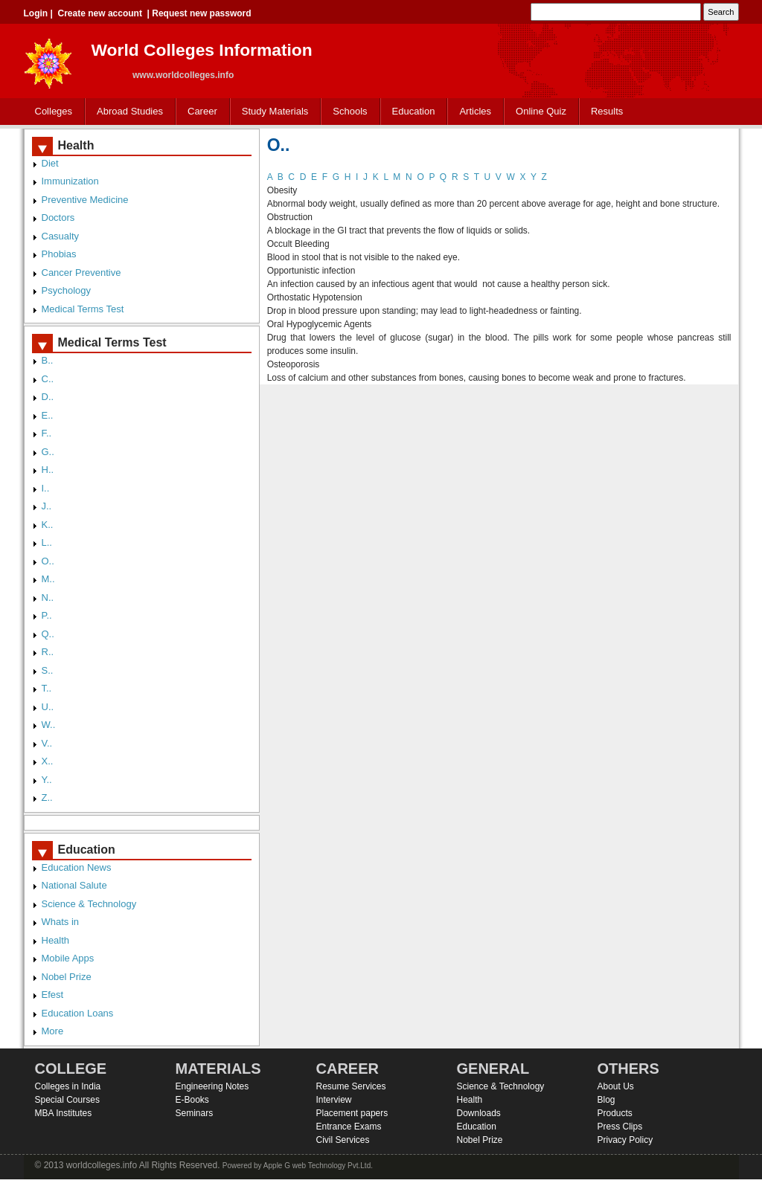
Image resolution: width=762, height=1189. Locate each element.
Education (410, 112)
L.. (47, 542)
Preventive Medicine (85, 199)
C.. (48, 378)
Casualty (61, 236)
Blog (606, 1100)
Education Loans (78, 1013)
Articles (475, 111)
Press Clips (620, 1126)
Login (36, 13)
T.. (47, 688)
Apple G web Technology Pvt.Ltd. (318, 1165)
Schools (346, 112)
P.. (47, 615)
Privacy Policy (625, 1140)
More (53, 1031)
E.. (48, 415)
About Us (616, 1086)
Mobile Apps (68, 958)
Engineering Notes (212, 1086)
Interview (334, 1100)
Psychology (66, 290)
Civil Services (343, 1140)
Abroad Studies (126, 112)
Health (56, 940)
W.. (49, 724)
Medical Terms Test (83, 309)
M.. (48, 578)
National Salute (74, 885)
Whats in (61, 921)
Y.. (47, 779)
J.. (47, 506)
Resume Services (351, 1086)
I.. (46, 488)
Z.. (47, 797)
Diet (50, 163)
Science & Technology (89, 903)
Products (615, 1113)
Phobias (59, 254)
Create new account (100, 13)
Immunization (70, 181)
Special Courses (67, 1100)
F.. (47, 433)
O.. (48, 561)
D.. (48, 396)
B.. (48, 360)
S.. (48, 670)
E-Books (192, 1100)
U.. (48, 706)
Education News (77, 867)
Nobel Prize (67, 976)
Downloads (479, 1113)
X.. (48, 761)
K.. (48, 524)
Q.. (48, 633)
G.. (48, 451)
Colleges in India (68, 1086)
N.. (48, 597)
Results (607, 111)
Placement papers (352, 1113)
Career (199, 112)
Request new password (201, 13)
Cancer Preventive (81, 272)
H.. (48, 469)
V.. (47, 743)
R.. (48, 651)
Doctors (58, 217)
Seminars (195, 1113)
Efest (53, 994)
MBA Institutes (63, 1113)
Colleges (50, 112)
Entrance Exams (349, 1126)
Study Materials (272, 112)
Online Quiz (541, 111)
